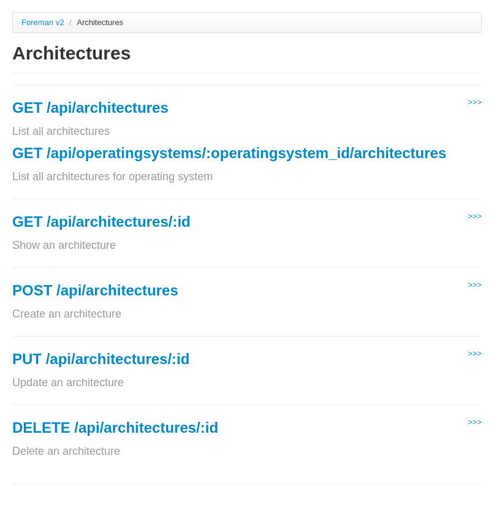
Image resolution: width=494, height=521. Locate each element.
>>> (475, 102)
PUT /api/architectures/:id (100, 359)
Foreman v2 (42, 22)
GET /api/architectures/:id (101, 221)
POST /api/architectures (95, 290)
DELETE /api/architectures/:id (115, 427)
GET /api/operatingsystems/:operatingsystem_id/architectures (229, 153)
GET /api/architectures (90, 107)
